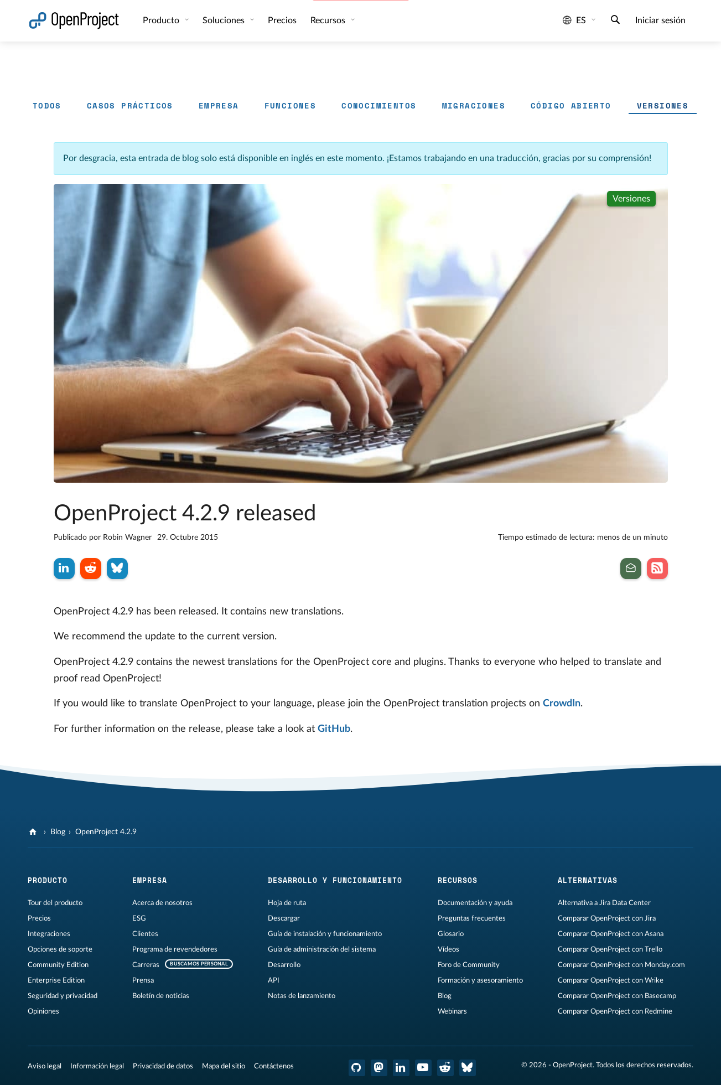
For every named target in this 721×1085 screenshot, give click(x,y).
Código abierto (571, 105)
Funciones (290, 105)
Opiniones (43, 1011)
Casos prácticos (130, 105)
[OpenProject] (34, 832)
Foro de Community (469, 965)
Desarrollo (284, 965)
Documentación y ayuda (475, 903)
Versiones (663, 105)
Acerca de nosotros (162, 903)
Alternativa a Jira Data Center (604, 903)
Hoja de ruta (287, 903)
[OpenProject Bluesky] (467, 1068)
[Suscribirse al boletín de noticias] (630, 568)
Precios (39, 918)
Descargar (284, 918)
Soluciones (225, 20)
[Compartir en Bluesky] (117, 568)
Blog (57, 832)
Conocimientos (378, 105)
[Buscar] (615, 21)
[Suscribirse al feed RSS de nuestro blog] (657, 568)
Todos (47, 105)
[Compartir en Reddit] (90, 568)
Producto (162, 20)
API (273, 980)
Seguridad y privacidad (62, 996)
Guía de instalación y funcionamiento (325, 934)
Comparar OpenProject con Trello (610, 949)
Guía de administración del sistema (322, 949)
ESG (139, 918)
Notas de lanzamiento (301, 996)
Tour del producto (55, 903)
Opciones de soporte (60, 949)
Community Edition (58, 965)
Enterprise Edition (56, 980)
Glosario (451, 934)
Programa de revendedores (174, 949)
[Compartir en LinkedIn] (64, 568)
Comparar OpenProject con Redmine (615, 1011)
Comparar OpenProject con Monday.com (621, 965)
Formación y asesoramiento (480, 980)
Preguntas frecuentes (472, 918)
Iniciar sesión (660, 20)
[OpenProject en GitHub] (357, 1068)
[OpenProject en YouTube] (423, 1068)
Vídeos (448, 949)
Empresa (219, 105)
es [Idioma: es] (574, 20)
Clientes (145, 934)
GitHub (334, 729)
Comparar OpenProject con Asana (610, 934)
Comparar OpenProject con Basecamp (617, 996)
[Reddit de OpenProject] (445, 1068)
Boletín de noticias (160, 996)
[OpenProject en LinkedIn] (401, 1068)
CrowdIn (561, 704)
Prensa (143, 980)
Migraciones (473, 105)
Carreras (145, 965)
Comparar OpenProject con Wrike (610, 980)
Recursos (328, 20)
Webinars (452, 1011)
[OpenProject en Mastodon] (379, 1068)
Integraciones (49, 934)
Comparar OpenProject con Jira (607, 918)
